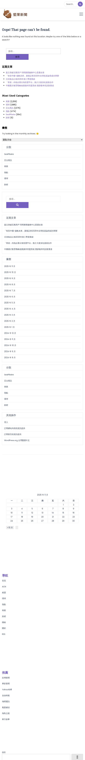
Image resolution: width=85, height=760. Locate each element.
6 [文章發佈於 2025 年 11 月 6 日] (42, 497)
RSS (3, 622)
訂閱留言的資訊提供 (12, 422)
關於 (4, 616)
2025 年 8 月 (9, 272)
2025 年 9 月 (9, 266)
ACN (4, 575)
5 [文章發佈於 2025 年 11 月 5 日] (32, 497)
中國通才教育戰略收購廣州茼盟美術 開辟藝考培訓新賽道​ (30, 79)
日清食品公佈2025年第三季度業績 (20, 73)
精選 (4, 581)
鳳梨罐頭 (6, 695)
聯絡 (4, 610)
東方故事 (6, 707)
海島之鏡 (6, 701)
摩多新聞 (6, 672)
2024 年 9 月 (10, 339)
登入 (6, 410)
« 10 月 (10, 515)
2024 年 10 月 (10, 333)
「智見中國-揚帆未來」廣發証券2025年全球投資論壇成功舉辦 (32, 70)
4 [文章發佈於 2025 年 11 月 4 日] (22, 497)
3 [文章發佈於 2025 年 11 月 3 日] (11, 497)
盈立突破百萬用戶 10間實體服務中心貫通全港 (25, 66)
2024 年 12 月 (10, 321)
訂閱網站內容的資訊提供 (14, 416)
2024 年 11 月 (9, 327)
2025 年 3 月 (9, 303)
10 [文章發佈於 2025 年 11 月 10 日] (11, 501)
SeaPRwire (10, 108)
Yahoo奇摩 (7, 677)
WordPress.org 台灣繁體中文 (17, 428)
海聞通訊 (6, 689)
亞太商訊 (9, 102)
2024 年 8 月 (10, 345)
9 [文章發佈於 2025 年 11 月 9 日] (73, 497)
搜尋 (4, 740)
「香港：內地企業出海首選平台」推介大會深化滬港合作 (29, 76)
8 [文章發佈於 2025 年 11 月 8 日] (63, 497)
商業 (8, 95)
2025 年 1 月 (9, 315)
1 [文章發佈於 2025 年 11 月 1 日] (63, 493)
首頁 (4, 569)
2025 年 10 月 (10, 260)
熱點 (8, 105)
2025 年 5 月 (9, 291)
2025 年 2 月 (9, 309)
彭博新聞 (6, 666)
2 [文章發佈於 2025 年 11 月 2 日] (73, 493)
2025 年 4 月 (9, 297)
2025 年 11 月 (9, 254)
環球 (8, 99)
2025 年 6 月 (9, 285)
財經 (8, 112)
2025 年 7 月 (9, 279)
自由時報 (6, 683)
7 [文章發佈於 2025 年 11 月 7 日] (52, 497)
